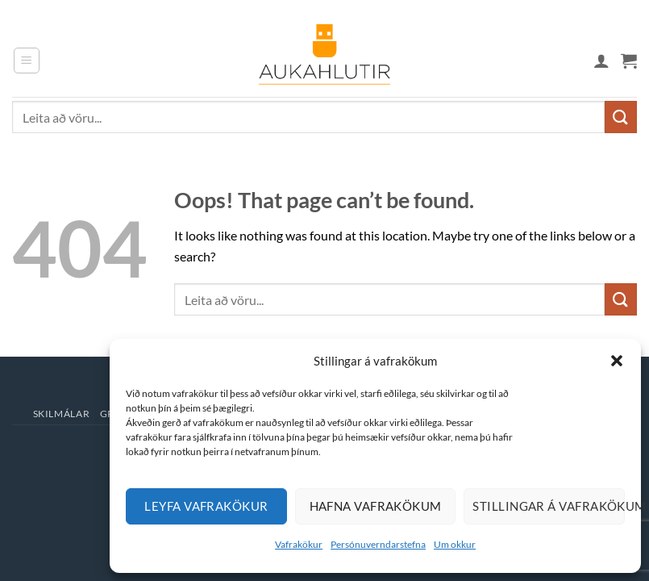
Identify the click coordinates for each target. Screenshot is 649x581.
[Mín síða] (601, 60)
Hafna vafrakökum (376, 506)
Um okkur (455, 544)
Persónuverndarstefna (378, 544)
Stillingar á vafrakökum (548, 506)
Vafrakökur (298, 544)
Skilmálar (61, 414)
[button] (617, 361)
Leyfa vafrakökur (206, 506)
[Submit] (621, 116)
